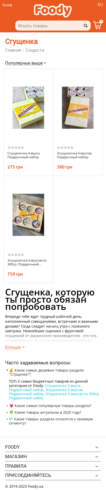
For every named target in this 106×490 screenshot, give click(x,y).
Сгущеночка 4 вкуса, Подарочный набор (45, 387)
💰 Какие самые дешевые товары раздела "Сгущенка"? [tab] (44, 372)
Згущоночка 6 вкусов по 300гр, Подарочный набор (54, 395)
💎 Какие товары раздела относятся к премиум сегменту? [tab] (49, 421)
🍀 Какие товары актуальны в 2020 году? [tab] (43, 412)
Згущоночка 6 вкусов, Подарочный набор (74, 155)
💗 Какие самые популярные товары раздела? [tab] (48, 405)
